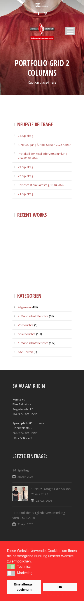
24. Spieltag (25, 136)
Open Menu (70, 31)
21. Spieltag (25, 194)
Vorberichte (25, 325)
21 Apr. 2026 (25, 524)
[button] (11, 566)
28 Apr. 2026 (25, 477)
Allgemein (24, 307)
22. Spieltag (25, 176)
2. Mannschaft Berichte (33, 316)
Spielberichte (26, 334)
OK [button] (60, 587)
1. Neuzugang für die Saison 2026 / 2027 (44, 145)
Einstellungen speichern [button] (24, 587)
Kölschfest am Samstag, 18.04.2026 (41, 185)
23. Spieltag (25, 167)
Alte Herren (25, 352)
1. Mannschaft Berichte (33, 343)
